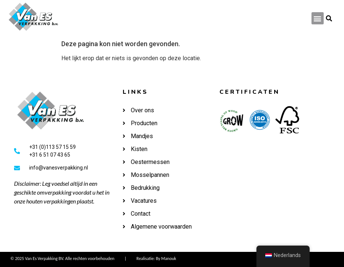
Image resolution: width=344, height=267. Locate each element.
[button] (317, 18)
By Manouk (166, 258)
